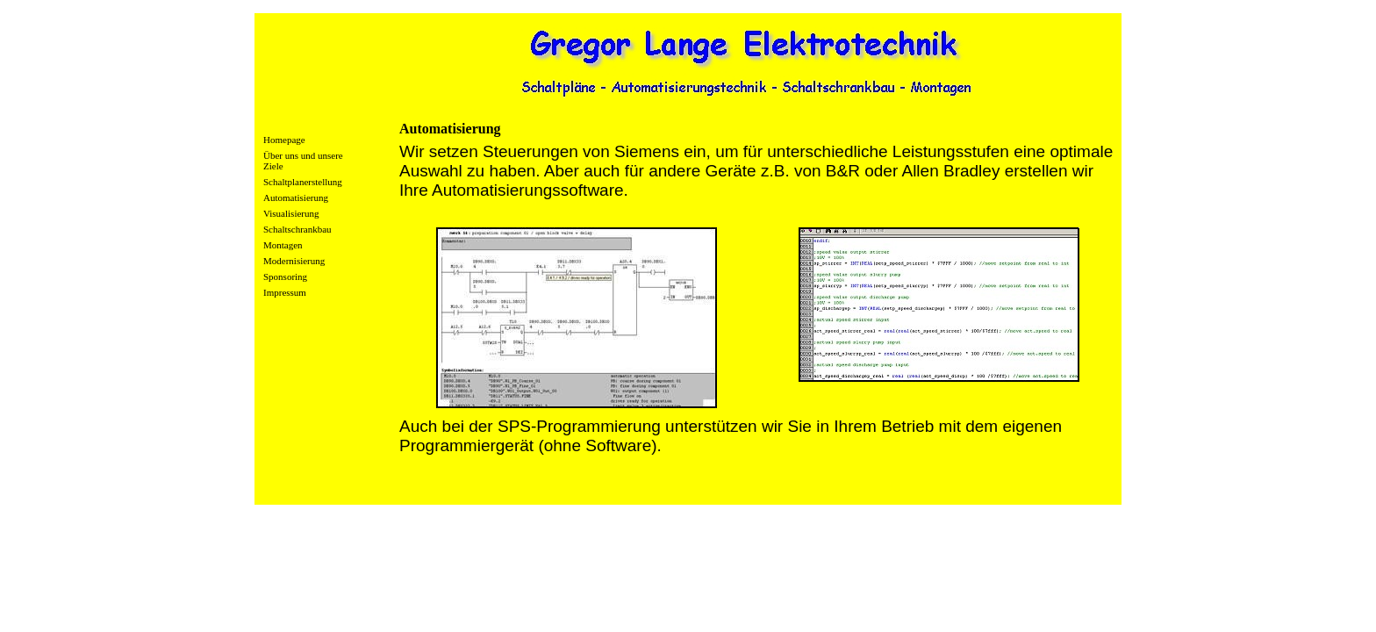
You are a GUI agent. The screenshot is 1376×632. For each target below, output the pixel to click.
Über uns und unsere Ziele (303, 160)
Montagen (283, 245)
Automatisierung (295, 197)
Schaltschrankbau (297, 229)
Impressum (284, 292)
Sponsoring (285, 276)
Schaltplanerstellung (302, 181)
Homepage (284, 139)
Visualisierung (291, 213)
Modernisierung (294, 260)
